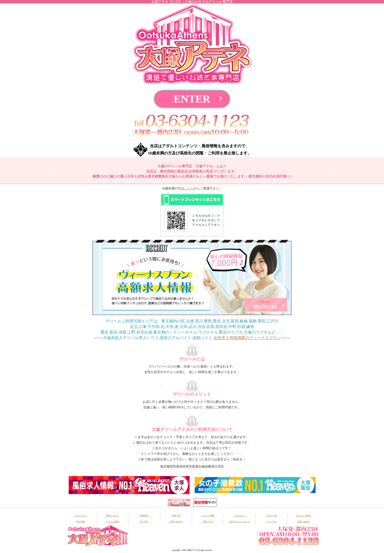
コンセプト (239, 515)
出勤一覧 (176, 515)
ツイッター (271, 521)
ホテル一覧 (271, 515)
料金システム (112, 515)
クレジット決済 (303, 515)
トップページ (80, 515)
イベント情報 (208, 515)
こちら (189, 188)
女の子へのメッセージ (239, 521)
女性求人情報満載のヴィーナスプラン (247, 338)
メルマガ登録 (112, 521)
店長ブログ (208, 521)
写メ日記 (144, 521)
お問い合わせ (176, 521)
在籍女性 (144, 515)
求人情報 (80, 521)
